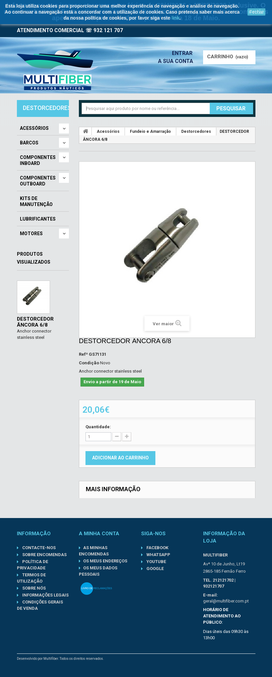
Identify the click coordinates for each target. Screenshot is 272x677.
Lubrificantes (38, 219)
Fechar (256, 12)
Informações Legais (45, 595)
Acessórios (34, 128)
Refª (83, 354)
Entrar (184, 53)
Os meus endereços (105, 560)
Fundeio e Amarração (150, 131)
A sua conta (177, 61)
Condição (89, 362)
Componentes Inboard (38, 160)
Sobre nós (33, 588)
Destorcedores (196, 131)
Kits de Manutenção (36, 201)
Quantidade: (98, 426)
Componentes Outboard (38, 180)
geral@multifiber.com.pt (226, 601)
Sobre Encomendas (44, 554)
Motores (31, 233)
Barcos (29, 142)
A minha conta (99, 534)
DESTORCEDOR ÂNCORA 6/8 (35, 322)
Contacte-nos (38, 547)
